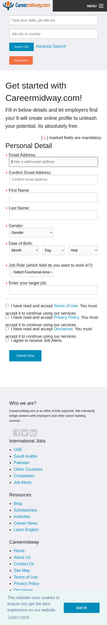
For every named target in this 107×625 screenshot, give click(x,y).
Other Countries (28, 469)
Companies (24, 476)
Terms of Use (66, 306)
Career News (26, 523)
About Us (22, 557)
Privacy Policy (66, 317)
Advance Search (51, 46)
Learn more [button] (18, 617)
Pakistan (21, 462)
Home (19, 551)
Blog (18, 503)
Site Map (22, 570)
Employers (21, 60)
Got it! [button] (81, 608)
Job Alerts (23, 482)
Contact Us (24, 564)
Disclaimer (63, 329)
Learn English (26, 529)
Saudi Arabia (25, 456)
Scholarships (25, 510)
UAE (18, 449)
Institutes (22, 516)
